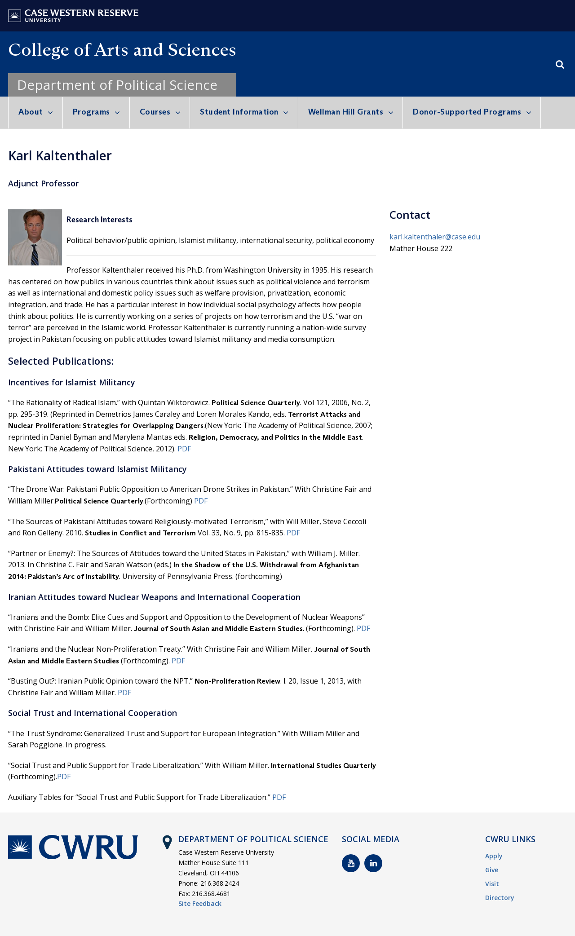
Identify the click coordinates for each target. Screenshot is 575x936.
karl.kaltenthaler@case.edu (434, 237)
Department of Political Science (117, 84)
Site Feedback (199, 903)
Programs (91, 112)
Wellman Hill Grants (346, 112)
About (30, 112)
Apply (494, 856)
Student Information (239, 112)
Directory (499, 897)
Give (491, 869)
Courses (155, 112)
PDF (184, 449)
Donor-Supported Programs (467, 112)
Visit (492, 883)
